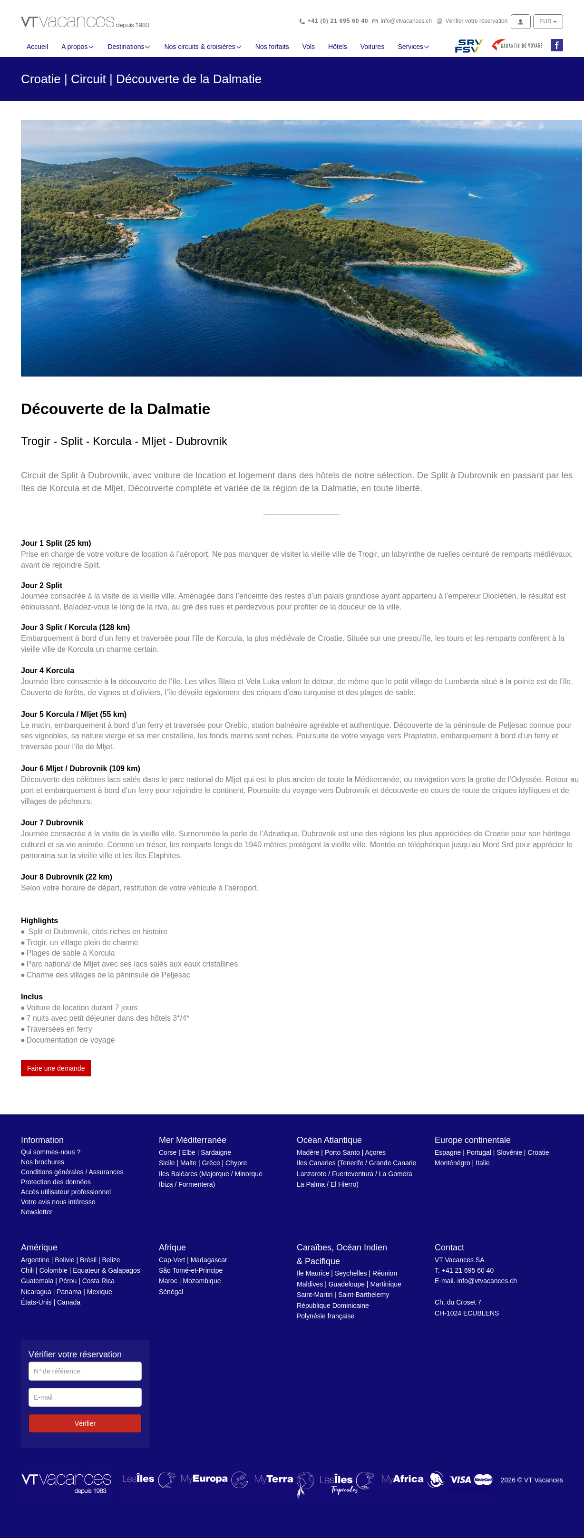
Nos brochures (42, 1162)
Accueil (37, 46)
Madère (308, 1152)
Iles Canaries (316, 1163)
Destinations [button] (129, 46)
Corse (167, 1152)
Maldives (310, 1284)
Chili (27, 1270)
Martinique (385, 1284)
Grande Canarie (393, 1163)
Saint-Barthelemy (363, 1294)
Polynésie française (325, 1316)
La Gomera (395, 1174)
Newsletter (36, 1212)
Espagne (448, 1152)
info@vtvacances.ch (406, 21)
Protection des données (56, 1182)
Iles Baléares (178, 1174)
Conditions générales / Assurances (72, 1172)
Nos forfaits (272, 46)
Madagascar (209, 1260)
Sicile (167, 1163)
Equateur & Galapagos (106, 1270)
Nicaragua (36, 1292)
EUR (548, 21)
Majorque (215, 1174)
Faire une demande (56, 1068)
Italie (483, 1163)
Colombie (53, 1270)
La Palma (311, 1184)
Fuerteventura (352, 1174)
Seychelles (351, 1273)
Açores (375, 1152)
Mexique (99, 1292)
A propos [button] (77, 46)
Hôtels (337, 46)
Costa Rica (98, 1281)
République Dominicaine (333, 1305)
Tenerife (351, 1163)
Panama (69, 1292)
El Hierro (343, 1184)
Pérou (68, 1281)
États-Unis (36, 1302)
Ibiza (166, 1184)
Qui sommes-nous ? (50, 1152)
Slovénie (509, 1152)
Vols (308, 46)
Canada (68, 1302)
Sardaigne (216, 1152)
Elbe (188, 1152)
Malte (188, 1163)
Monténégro (452, 1163)
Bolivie (64, 1260)
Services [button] (414, 46)
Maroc (168, 1281)
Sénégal (171, 1292)
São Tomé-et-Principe (191, 1270)
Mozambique (202, 1281)
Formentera (195, 1184)
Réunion (384, 1273)
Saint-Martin (314, 1294)
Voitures (372, 46)
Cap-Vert (172, 1260)
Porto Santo (342, 1152)
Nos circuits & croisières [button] (203, 46)
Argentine (35, 1260)
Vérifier (85, 1423)
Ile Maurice (313, 1273)
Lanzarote (311, 1174)
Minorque (249, 1174)
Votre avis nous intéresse (58, 1202)
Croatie (538, 1152)
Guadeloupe (347, 1284)
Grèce (211, 1163)
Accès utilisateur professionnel (66, 1192)
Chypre (236, 1163)
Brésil (88, 1260)
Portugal (479, 1152)
